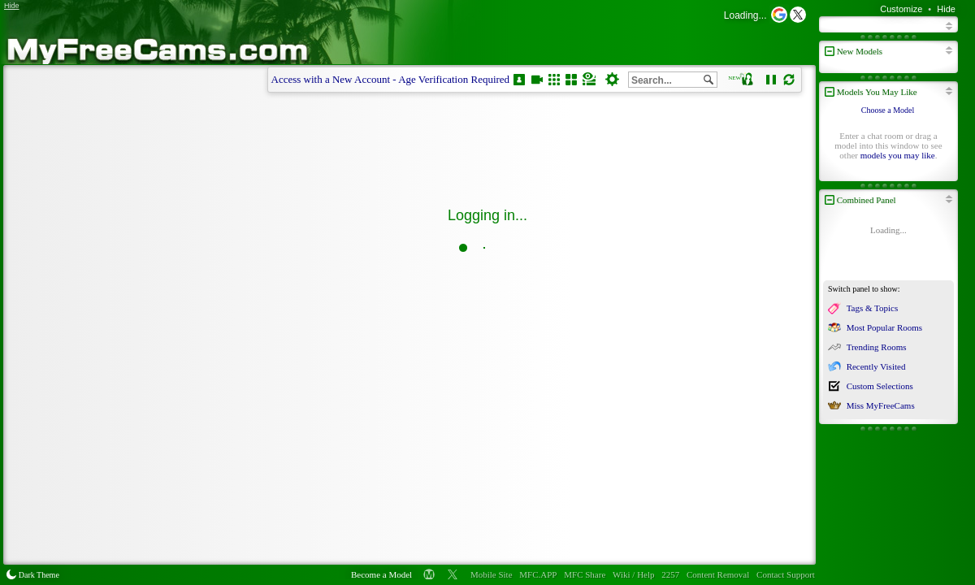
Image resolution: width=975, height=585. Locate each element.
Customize (901, 9)
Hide (946, 9)
